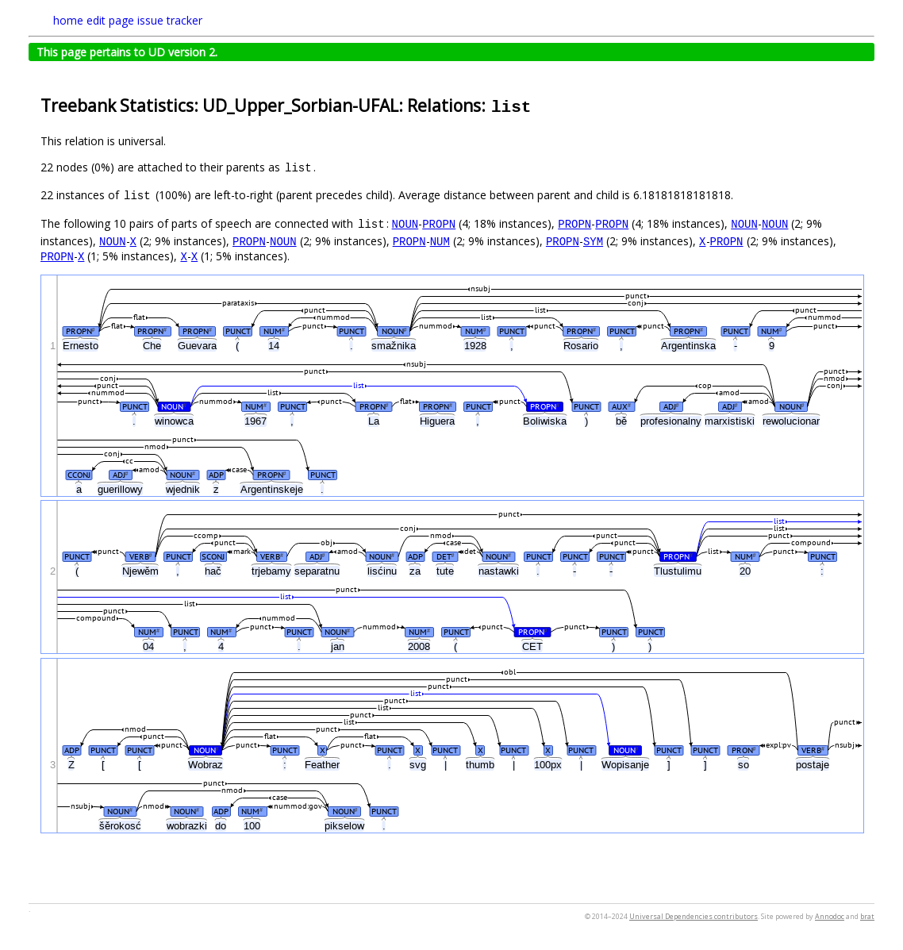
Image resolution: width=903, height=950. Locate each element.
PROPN (438, 223)
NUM (440, 240)
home (68, 20)
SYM (593, 240)
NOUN (405, 223)
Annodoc (829, 916)
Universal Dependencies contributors (693, 916)
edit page (110, 20)
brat (867, 916)
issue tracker (169, 20)
